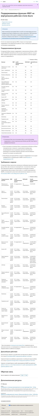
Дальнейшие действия (6, 25)
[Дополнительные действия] (37, 10)
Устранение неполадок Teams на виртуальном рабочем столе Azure (20, 360)
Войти (37, 1)
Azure (6, 9)
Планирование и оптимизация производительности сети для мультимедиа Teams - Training (18, 387)
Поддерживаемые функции (7, 22)
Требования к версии (6, 23)
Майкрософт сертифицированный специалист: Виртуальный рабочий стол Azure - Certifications (19, 394)
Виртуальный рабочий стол (14, 9)
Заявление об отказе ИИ (5, 410)
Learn (2, 9)
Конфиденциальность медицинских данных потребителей (22, 412)
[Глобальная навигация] (1, 2)
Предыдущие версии (15, 410)
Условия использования (5, 414)
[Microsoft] (19, 1)
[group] (19, 260)
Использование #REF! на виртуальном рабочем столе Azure (19, 356)
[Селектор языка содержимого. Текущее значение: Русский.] (3, 405)
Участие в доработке (29, 410)
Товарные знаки (14, 414)
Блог (22, 410)
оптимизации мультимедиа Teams (17, 345)
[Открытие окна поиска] (34, 2)
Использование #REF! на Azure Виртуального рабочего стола (14, 173)
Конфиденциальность (5, 412)
